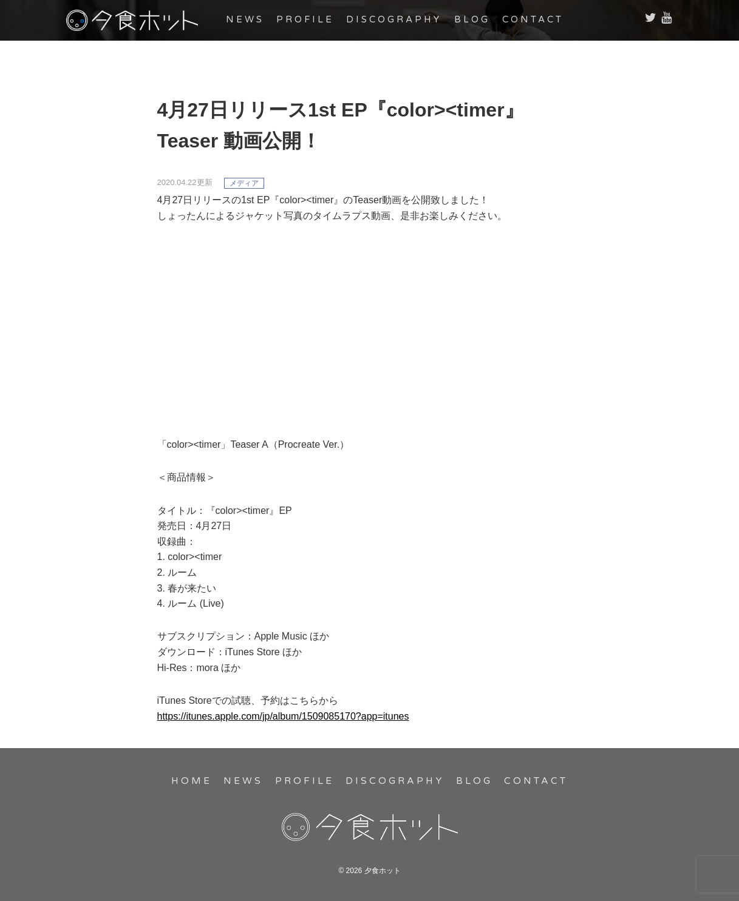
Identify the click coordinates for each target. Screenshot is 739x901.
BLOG (485, 19)
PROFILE (318, 19)
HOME (196, 780)
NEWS (258, 19)
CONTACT (546, 19)
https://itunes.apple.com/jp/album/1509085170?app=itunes (283, 716)
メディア (244, 183)
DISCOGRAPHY (407, 19)
